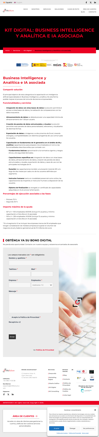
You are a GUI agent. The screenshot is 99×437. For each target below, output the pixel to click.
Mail (33, 269)
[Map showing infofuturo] (27, 386)
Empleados (36, 280)
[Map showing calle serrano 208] (37, 386)
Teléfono (13, 269)
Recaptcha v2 (15, 322)
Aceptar (56, 428)
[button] (95, 410)
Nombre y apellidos (18, 258)
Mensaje (13, 291)
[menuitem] (25, 9)
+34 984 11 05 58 (9, 381)
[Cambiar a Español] (7, 2)
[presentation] (23, 328)
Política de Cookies (62, 433)
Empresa (13, 280)
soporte (6, 386)
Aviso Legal (85, 433)
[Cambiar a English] (18, 2)
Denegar (72, 428)
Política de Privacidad (75, 433)
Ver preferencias (88, 428)
